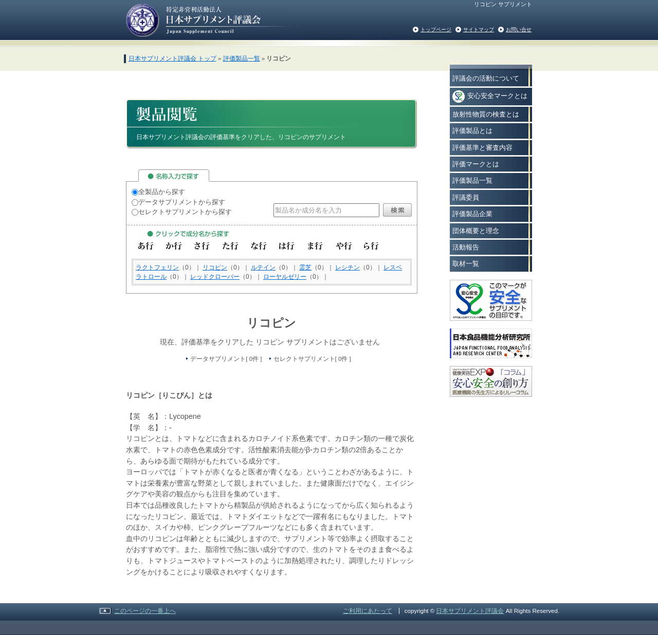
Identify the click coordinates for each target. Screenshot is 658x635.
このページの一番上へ (145, 611)
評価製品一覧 (241, 58)
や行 (344, 246)
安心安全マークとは (489, 96)
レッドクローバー (215, 276)
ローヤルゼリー (284, 276)
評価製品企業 (472, 214)
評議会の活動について (485, 78)
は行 (287, 246)
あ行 (146, 246)
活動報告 (465, 247)
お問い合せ (519, 29)
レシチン (347, 267)
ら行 (372, 246)
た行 (231, 246)
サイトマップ (478, 29)
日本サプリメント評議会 (470, 611)
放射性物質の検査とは (485, 114)
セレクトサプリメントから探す (182, 212)
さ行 (202, 246)
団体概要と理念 (475, 231)
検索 (397, 210)
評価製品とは (472, 130)
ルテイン (263, 267)
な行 (259, 246)
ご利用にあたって (367, 611)
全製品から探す (158, 192)
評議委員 (465, 197)
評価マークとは (475, 164)
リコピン (215, 267)
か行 (174, 246)
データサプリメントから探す (178, 202)
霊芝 (305, 267)
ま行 (315, 246)
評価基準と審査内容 (482, 147)
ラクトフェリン (157, 267)
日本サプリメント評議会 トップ (172, 58)
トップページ (436, 29)
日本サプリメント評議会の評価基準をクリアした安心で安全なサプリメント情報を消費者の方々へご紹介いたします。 (208, 20)
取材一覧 (465, 263)
